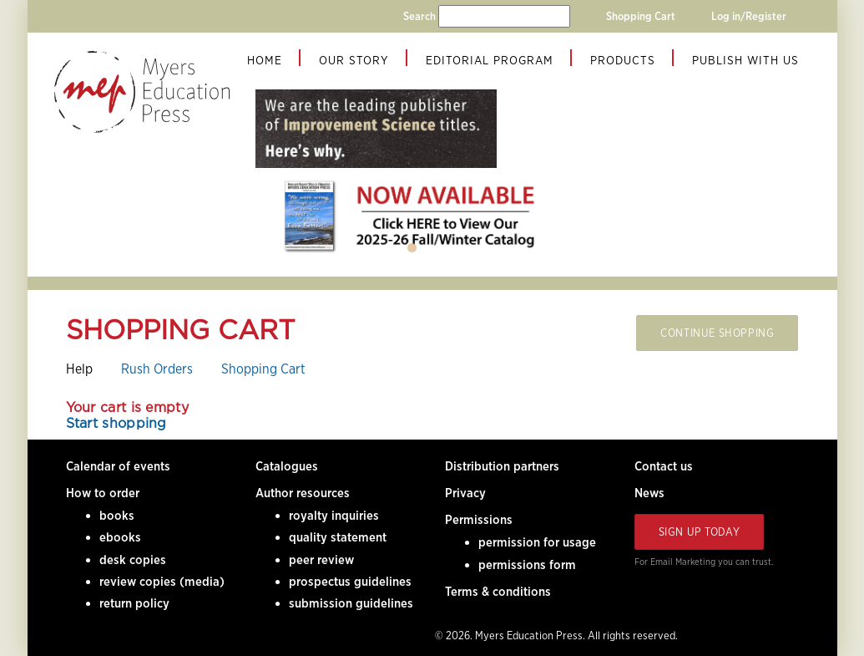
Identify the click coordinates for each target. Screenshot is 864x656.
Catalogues (286, 466)
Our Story (354, 60)
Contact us (663, 466)
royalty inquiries (334, 515)
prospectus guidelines (350, 581)
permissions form (527, 564)
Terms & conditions (498, 591)
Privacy (465, 493)
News (649, 493)
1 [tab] (412, 248)
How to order (102, 493)
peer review (321, 559)
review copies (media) (162, 581)
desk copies (132, 559)
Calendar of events (118, 466)
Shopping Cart (640, 16)
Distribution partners (502, 466)
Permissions (479, 519)
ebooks (120, 537)
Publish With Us (745, 60)
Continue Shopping (717, 333)
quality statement (338, 537)
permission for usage (537, 542)
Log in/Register (748, 16)
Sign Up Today (699, 532)
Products (622, 60)
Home (264, 60)
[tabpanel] (412, 215)
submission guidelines (351, 603)
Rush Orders (157, 369)
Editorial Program (489, 60)
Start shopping (116, 424)
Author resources (302, 493)
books (116, 515)
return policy (134, 603)
